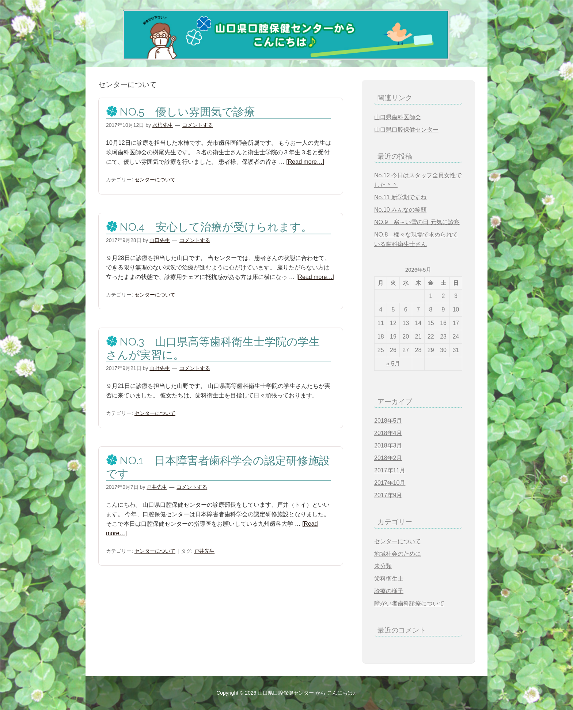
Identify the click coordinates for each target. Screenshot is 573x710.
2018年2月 (388, 458)
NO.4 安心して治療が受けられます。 (215, 226)
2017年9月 (388, 495)
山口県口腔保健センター (406, 129)
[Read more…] (305, 162)
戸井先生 (204, 551)
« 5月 (393, 363)
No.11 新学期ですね (400, 197)
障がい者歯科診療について (409, 603)
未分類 (383, 566)
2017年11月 (389, 470)
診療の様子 (388, 591)
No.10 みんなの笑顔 (400, 210)
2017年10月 (389, 483)
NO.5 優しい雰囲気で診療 (187, 111)
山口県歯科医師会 (397, 117)
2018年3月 (388, 445)
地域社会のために (397, 554)
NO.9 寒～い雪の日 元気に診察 (417, 222)
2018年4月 (388, 433)
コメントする (197, 125)
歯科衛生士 (388, 578)
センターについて (154, 179)
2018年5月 (388, 421)
